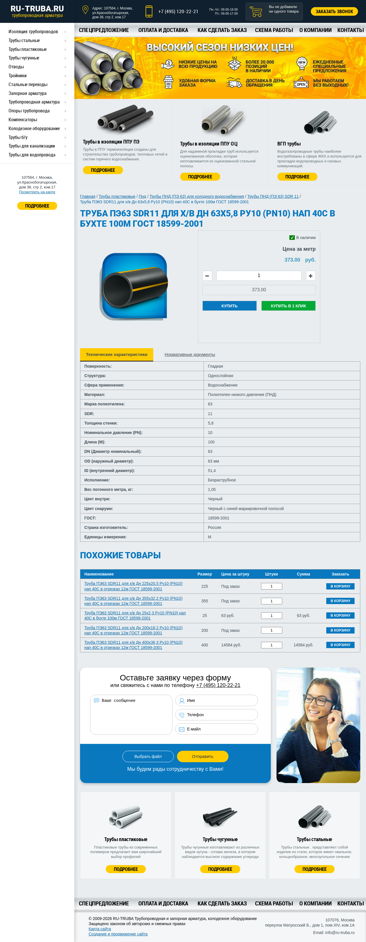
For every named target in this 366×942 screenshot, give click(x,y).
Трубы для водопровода (32, 155)
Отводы (16, 66)
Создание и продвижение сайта (118, 934)
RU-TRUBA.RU (37, 11)
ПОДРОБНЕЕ (37, 205)
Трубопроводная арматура (34, 102)
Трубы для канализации (32, 146)
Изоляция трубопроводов (33, 31)
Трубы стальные (24, 40)
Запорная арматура (28, 93)
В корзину (340, 586)
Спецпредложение (104, 30)
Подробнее (103, 170)
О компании (315, 30)
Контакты (350, 30)
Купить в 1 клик (288, 306)
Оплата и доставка (163, 30)
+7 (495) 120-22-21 (178, 11)
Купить (230, 306)
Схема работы (274, 30)
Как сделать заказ (222, 30)
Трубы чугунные (24, 58)
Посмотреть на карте (37, 192)
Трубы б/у (18, 137)
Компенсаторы (23, 119)
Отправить (202, 756)
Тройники (18, 75)
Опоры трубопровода (29, 110)
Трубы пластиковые (28, 49)
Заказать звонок (334, 11)
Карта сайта (100, 929)
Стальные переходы (28, 84)
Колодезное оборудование (34, 128)
